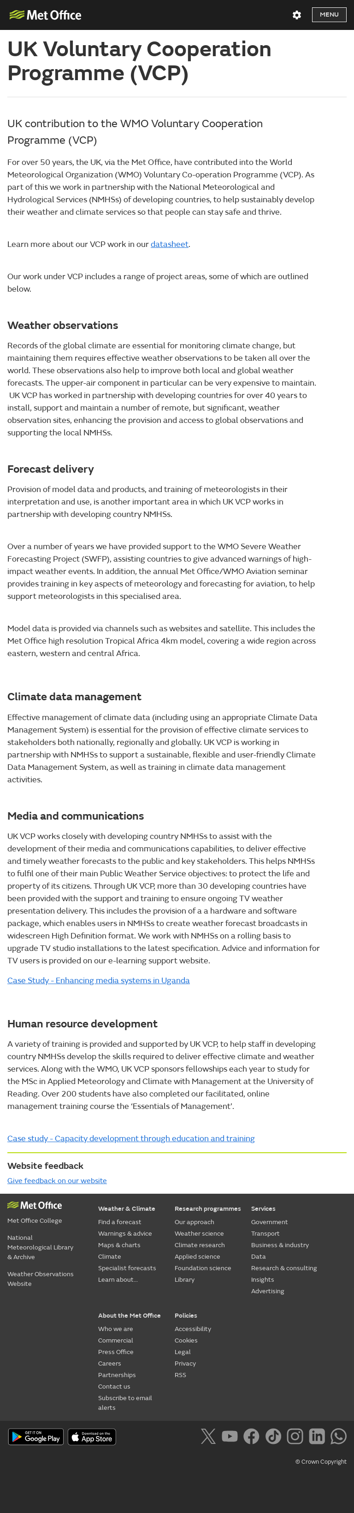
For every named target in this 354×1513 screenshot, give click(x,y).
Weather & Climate (126, 1209)
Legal (183, 1352)
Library (185, 1280)
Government (269, 1222)
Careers (109, 1363)
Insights (262, 1280)
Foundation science (203, 1268)
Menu (329, 14)
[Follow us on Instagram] (297, 1438)
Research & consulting (284, 1268)
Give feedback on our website (57, 1180)
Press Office (116, 1352)
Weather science (199, 1233)
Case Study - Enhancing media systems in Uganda (98, 980)
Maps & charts (119, 1245)
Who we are (115, 1329)
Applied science (197, 1257)
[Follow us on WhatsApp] (338, 1438)
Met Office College (34, 1221)
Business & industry (280, 1245)
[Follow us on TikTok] (275, 1438)
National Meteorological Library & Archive (40, 1247)
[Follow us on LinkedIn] (319, 1438)
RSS (180, 1375)
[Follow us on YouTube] (232, 1438)
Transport (265, 1233)
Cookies (186, 1340)
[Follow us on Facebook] (253, 1438)
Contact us (114, 1386)
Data (258, 1257)
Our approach (194, 1222)
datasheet (170, 244)
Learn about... (118, 1280)
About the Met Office (129, 1315)
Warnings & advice (125, 1233)
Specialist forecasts (127, 1268)
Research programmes (208, 1209)
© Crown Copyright (321, 1462)
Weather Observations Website (40, 1279)
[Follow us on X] (210, 1438)
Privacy (185, 1363)
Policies (186, 1315)
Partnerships (117, 1375)
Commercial (115, 1340)
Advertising (267, 1291)
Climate (109, 1257)
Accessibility (193, 1329)
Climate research (200, 1245)
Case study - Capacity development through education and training (131, 1138)
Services (263, 1209)
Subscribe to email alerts (125, 1403)
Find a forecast (120, 1222)
